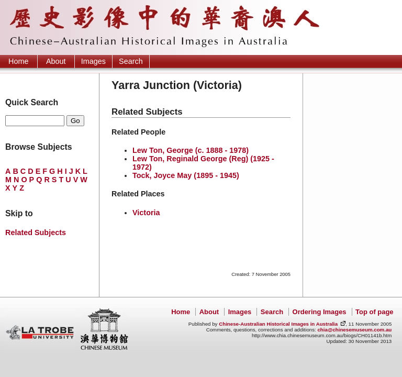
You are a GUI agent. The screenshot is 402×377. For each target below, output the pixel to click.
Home (18, 61)
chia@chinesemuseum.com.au (354, 329)
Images (93, 61)
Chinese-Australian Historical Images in (278, 324)
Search (131, 61)
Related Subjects (35, 232)
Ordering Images (320, 312)
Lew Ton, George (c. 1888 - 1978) (190, 150)
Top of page (374, 312)
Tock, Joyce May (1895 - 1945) (185, 175)
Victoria (146, 212)
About (56, 61)
